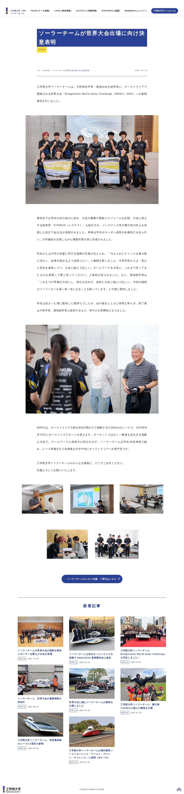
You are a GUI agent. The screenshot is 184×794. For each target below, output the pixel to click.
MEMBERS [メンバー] (136, 5)
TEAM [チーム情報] (40, 5)
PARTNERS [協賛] (111, 5)
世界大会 (42, 45)
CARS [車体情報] (62, 5)
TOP (24, 5)
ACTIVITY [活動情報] (86, 5)
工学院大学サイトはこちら (164, 5)
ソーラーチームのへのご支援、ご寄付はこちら (92, 575)
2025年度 (47, 66)
